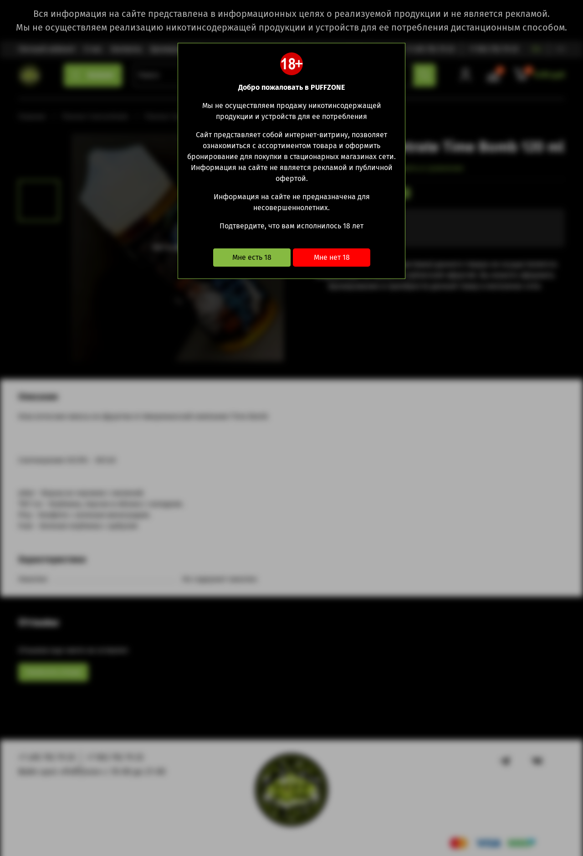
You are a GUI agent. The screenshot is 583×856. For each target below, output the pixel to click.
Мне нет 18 (332, 257)
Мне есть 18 (251, 257)
